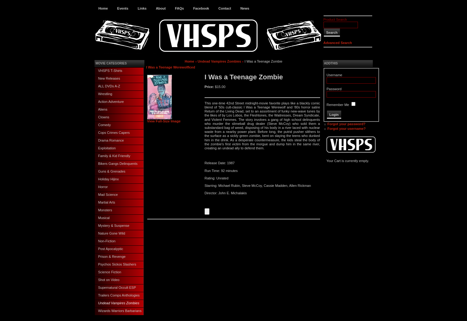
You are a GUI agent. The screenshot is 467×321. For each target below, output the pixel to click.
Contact (224, 8)
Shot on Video (109, 280)
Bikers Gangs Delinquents (118, 163)
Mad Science (108, 194)
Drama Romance (111, 140)
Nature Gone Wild (111, 233)
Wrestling (105, 94)
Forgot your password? (347, 124)
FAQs (179, 8)
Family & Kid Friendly (114, 156)
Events (122, 8)
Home (103, 8)
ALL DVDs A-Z (109, 86)
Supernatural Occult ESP (117, 287)
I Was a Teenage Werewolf (167, 67)
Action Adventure (111, 101)
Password (334, 89)
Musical (104, 218)
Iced (191, 67)
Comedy (104, 125)
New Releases (109, 78)
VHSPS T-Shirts (110, 71)
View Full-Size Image (164, 119)
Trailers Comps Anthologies (119, 295)
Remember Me (338, 105)
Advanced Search (338, 43)
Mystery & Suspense (114, 225)
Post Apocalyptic (110, 249)
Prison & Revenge (112, 256)
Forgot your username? (347, 128)
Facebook (201, 8)
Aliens (103, 109)
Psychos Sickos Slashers (117, 264)
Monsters (105, 210)
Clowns (103, 117)
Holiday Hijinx (108, 179)
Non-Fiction (107, 241)
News (244, 8)
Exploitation (107, 148)
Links (142, 8)
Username (334, 75)
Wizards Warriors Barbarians (120, 311)
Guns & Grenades (112, 171)
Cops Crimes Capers (114, 132)
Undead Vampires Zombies (118, 303)
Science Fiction (109, 272)
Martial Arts (106, 202)
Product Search (335, 19)
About (161, 8)
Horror (103, 187)
